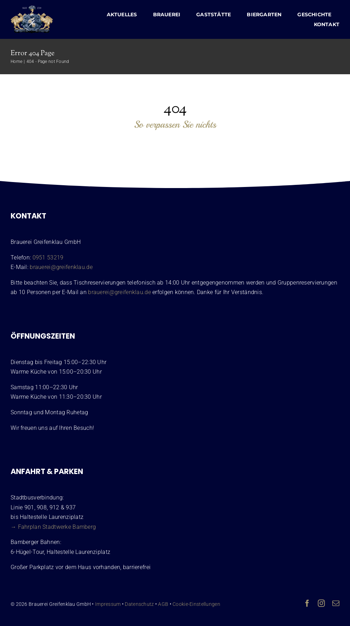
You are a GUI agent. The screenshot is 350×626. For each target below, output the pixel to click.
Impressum (108, 604)
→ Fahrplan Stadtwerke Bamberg (53, 526)
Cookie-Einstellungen (196, 604)
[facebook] (307, 603)
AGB (163, 604)
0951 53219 (48, 257)
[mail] (335, 603)
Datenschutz (139, 604)
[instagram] (321, 603)
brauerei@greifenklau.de (61, 267)
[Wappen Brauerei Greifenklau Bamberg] (32, 9)
